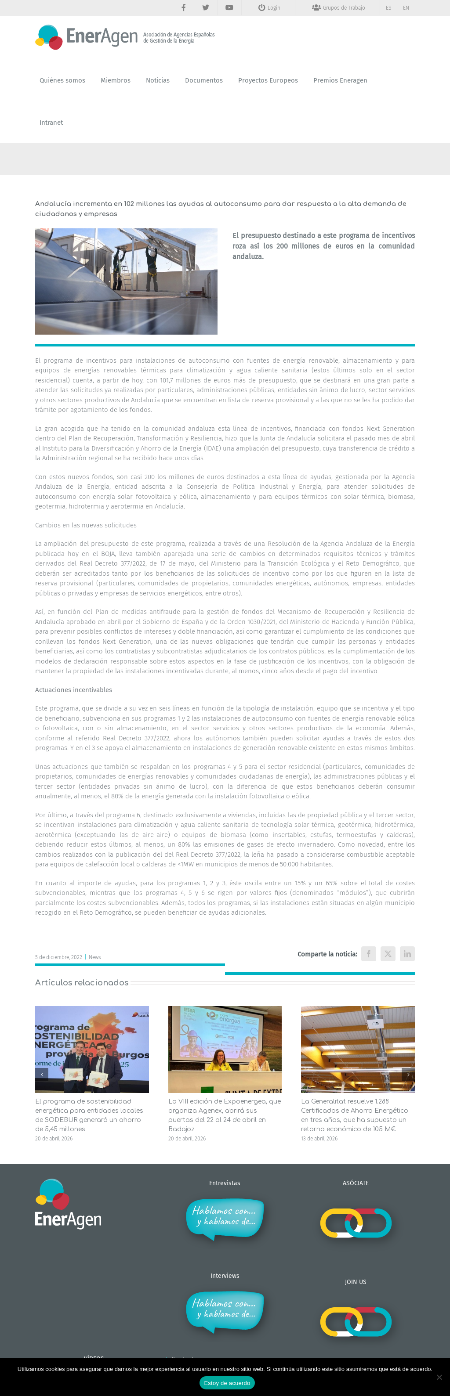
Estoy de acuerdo (227, 1383)
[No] (439, 1377)
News (95, 957)
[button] (41, 1074)
